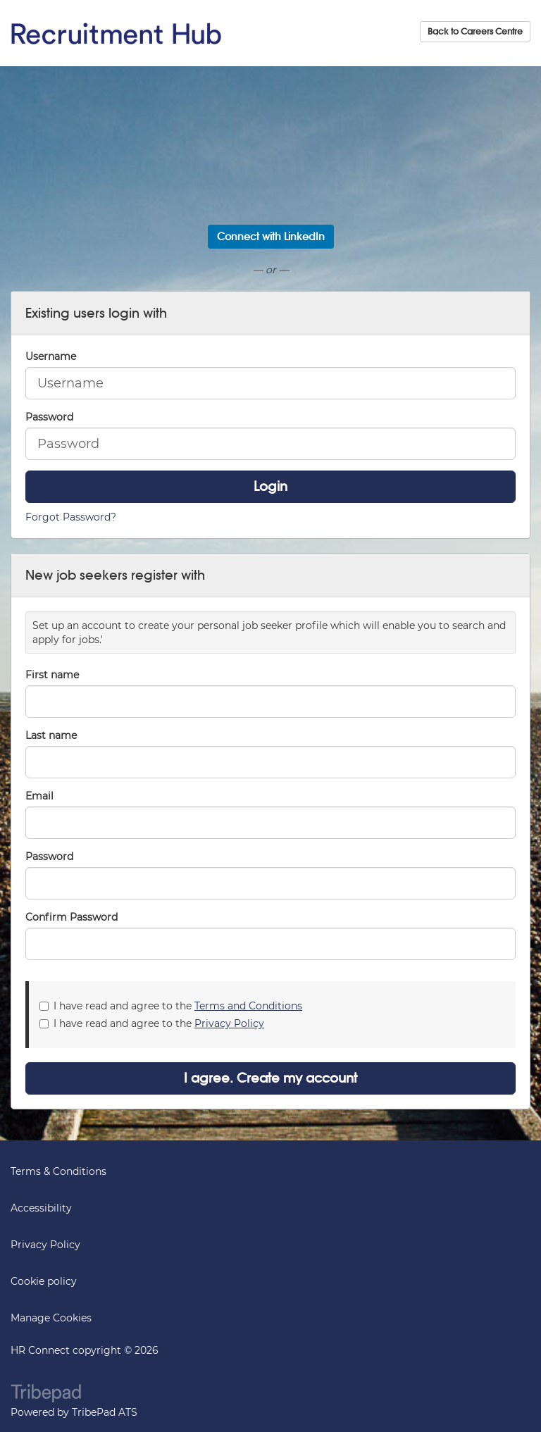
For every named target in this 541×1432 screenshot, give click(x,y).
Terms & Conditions (58, 1171)
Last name (51, 735)
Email (39, 796)
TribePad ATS (104, 1412)
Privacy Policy (229, 1023)
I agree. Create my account (270, 1078)
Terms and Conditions (248, 1006)
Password (49, 417)
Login (270, 486)
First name (52, 674)
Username (50, 356)
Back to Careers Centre (475, 31)
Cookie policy (44, 1281)
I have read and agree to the (170, 1006)
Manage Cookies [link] (51, 1318)
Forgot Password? (70, 517)
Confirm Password (71, 917)
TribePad (46, 1394)
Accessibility (41, 1208)
